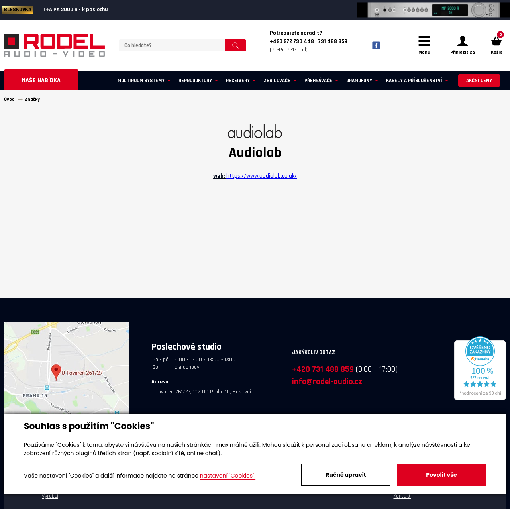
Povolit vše (441, 475)
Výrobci (50, 496)
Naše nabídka (41, 80)
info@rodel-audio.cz (327, 381)
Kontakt (402, 496)
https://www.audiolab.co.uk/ (261, 176)
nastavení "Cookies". (227, 476)
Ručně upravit (346, 475)
